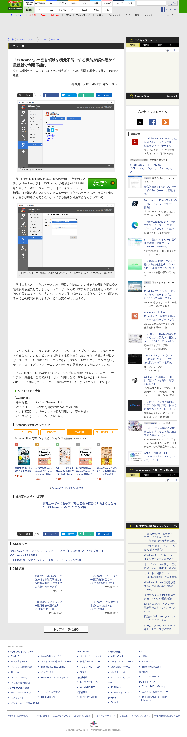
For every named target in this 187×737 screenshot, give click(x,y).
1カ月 (172, 45)
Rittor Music (83, 652)
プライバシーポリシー (105, 716)
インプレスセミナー (50, 672)
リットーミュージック (90, 656)
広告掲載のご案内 (61, 716)
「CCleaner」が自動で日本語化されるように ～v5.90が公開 (104, 606)
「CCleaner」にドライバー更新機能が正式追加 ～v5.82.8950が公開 (49, 606)
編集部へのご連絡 (82, 716)
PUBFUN (143, 672)
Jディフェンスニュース (122, 661)
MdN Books (116, 687)
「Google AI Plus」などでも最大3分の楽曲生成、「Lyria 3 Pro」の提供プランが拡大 (160, 264)
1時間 (133, 45)
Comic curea (148, 661)
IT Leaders (16, 672)
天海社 (145, 656)
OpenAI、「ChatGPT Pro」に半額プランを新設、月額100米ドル (159, 380)
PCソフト (52, 432)
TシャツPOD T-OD (90, 667)
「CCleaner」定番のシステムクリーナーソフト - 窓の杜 (45, 560)
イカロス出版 (114, 652)
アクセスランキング (146, 40)
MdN (110, 683)
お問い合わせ (42, 716)
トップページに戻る (66, 629)
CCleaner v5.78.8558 (23, 555)
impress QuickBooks (152, 667)
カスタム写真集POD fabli (155, 691)
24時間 (146, 45)
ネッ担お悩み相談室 (20, 683)
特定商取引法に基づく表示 (167, 716)
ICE (140, 652)
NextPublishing (48, 697)
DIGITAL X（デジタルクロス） (55, 677)
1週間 (159, 45)
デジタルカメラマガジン (23, 692)
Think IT (15, 656)
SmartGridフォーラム (51, 656)
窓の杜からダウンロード (104, 183)
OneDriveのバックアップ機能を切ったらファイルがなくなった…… (160, 607)
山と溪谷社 (82, 677)
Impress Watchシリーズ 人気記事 (154, 470)
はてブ (71, 95)
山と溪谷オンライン (89, 682)
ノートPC (26, 432)
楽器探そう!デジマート (91, 661)
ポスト (28, 95)
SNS (128, 15)
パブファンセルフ (150, 676)
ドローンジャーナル (20, 677)
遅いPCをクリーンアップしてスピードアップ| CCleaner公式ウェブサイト (57, 550)
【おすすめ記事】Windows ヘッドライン (156, 526)
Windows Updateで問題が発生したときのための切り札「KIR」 (159, 586)
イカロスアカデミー (120, 677)
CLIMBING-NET (87, 687)
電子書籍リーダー (106, 432)
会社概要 (123, 716)
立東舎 (83, 672)
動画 (137, 15)
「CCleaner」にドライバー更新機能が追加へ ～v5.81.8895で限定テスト (104, 579)
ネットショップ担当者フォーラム (57, 661)
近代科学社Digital (88, 697)
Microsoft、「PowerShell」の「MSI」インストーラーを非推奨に (160, 204)
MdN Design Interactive (122, 692)
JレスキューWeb (119, 672)
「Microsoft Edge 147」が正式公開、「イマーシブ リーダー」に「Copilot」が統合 (159, 225)
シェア (53, 95)
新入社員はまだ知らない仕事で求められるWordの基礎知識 (160, 190)
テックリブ (113, 698)
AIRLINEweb (117, 656)
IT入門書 (79, 432)
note (89, 95)
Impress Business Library (53, 667)
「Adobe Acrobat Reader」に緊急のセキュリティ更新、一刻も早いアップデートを (160, 142)
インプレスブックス (50, 691)
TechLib (114, 702)
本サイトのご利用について (20, 716)
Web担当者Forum (19, 661)
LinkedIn (106, 95)
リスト (38, 95)
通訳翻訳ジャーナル (120, 667)
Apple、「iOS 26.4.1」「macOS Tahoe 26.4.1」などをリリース (159, 457)
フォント (148, 15)
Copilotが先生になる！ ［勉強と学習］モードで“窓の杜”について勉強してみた (159, 295)
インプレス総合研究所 (21, 667)
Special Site (142, 96)
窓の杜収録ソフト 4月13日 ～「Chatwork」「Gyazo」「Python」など (151, 168)
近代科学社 (82, 692)
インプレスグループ (141, 716)
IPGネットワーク (147, 682)
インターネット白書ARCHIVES (26, 703)
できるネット (17, 698)
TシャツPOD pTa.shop (153, 686)
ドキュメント (114, 15)
